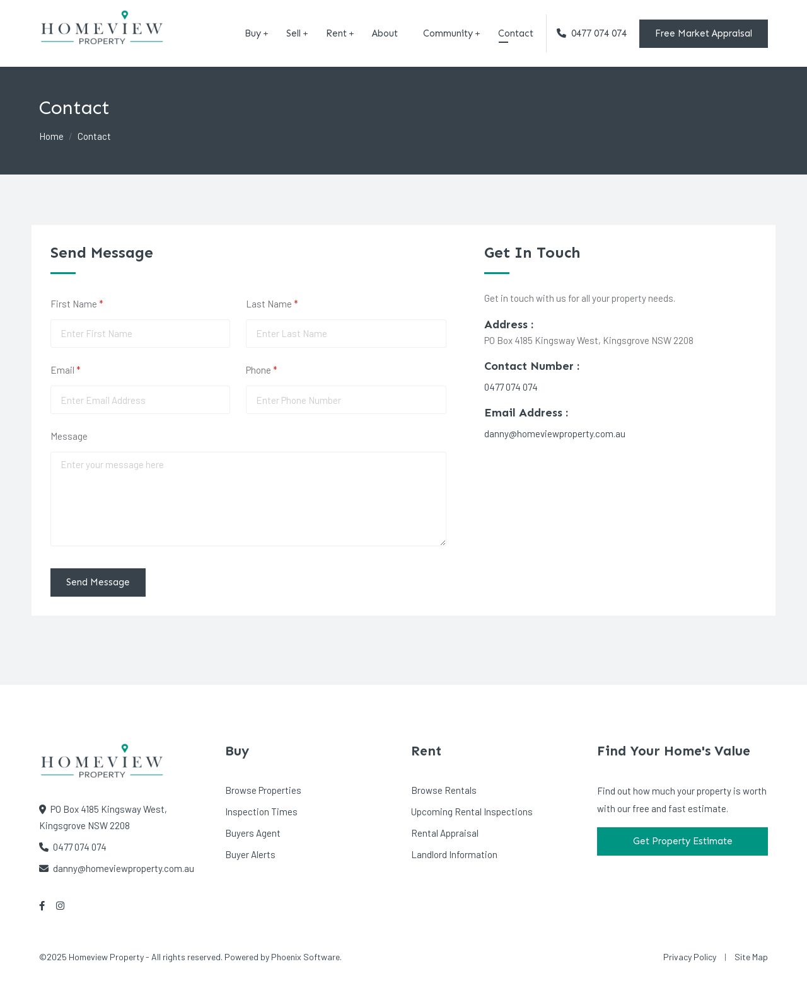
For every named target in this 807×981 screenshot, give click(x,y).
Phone (278, 370)
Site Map (751, 956)
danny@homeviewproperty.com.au (554, 433)
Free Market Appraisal (703, 33)
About (385, 33)
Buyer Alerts (250, 854)
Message (69, 436)
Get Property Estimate (683, 841)
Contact (515, 33)
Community (448, 33)
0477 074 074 (592, 33)
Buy (253, 33)
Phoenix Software (305, 956)
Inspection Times (261, 811)
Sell (293, 33)
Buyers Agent (253, 833)
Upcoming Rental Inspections (472, 811)
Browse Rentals (444, 790)
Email (81, 370)
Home (51, 136)
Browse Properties (263, 790)
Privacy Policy (689, 956)
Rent (336, 33)
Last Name (288, 304)
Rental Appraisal (445, 833)
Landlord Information (454, 854)
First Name (93, 304)
